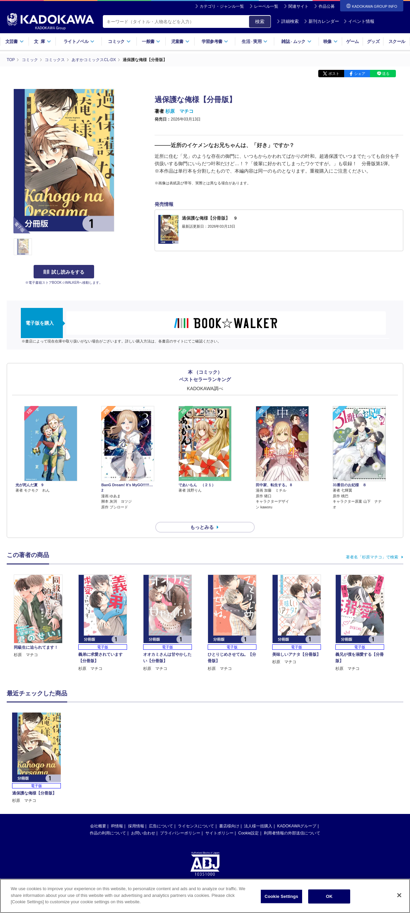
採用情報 (136, 814)
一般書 (151, 41)
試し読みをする (63, 271)
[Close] (399, 895)
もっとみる (202, 515)
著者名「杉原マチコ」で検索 (372, 544)
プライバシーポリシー (180, 821)
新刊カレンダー (321, 21)
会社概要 (98, 814)
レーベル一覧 (266, 6)
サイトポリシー (219, 821)
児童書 (180, 41)
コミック (119, 41)
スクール (396, 41)
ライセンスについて (196, 814)
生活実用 (255, 41)
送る (386, 73)
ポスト (333, 73)
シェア (359, 73)
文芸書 (14, 41)
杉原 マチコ (179, 110)
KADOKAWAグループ (296, 814)
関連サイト (298, 6)
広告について (161, 814)
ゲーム (352, 41)
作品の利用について (108, 821)
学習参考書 (215, 41)
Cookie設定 (248, 821)
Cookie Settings (281, 896)
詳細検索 (288, 21)
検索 (259, 21)
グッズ (373, 41)
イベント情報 (358, 21)
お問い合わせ (143, 821)
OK (329, 896)
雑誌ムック (296, 41)
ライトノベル (79, 41)
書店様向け (229, 814)
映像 (330, 41)
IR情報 (117, 814)
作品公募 (327, 6)
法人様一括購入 (258, 814)
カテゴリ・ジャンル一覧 (222, 6)
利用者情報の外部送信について (292, 821)
